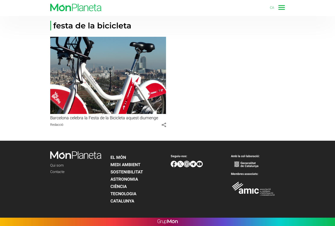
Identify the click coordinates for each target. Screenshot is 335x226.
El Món (118, 157)
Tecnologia (123, 193)
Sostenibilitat (126, 171)
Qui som (57, 165)
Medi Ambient (125, 164)
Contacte (57, 172)
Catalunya (122, 201)
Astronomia (124, 179)
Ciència (118, 186)
